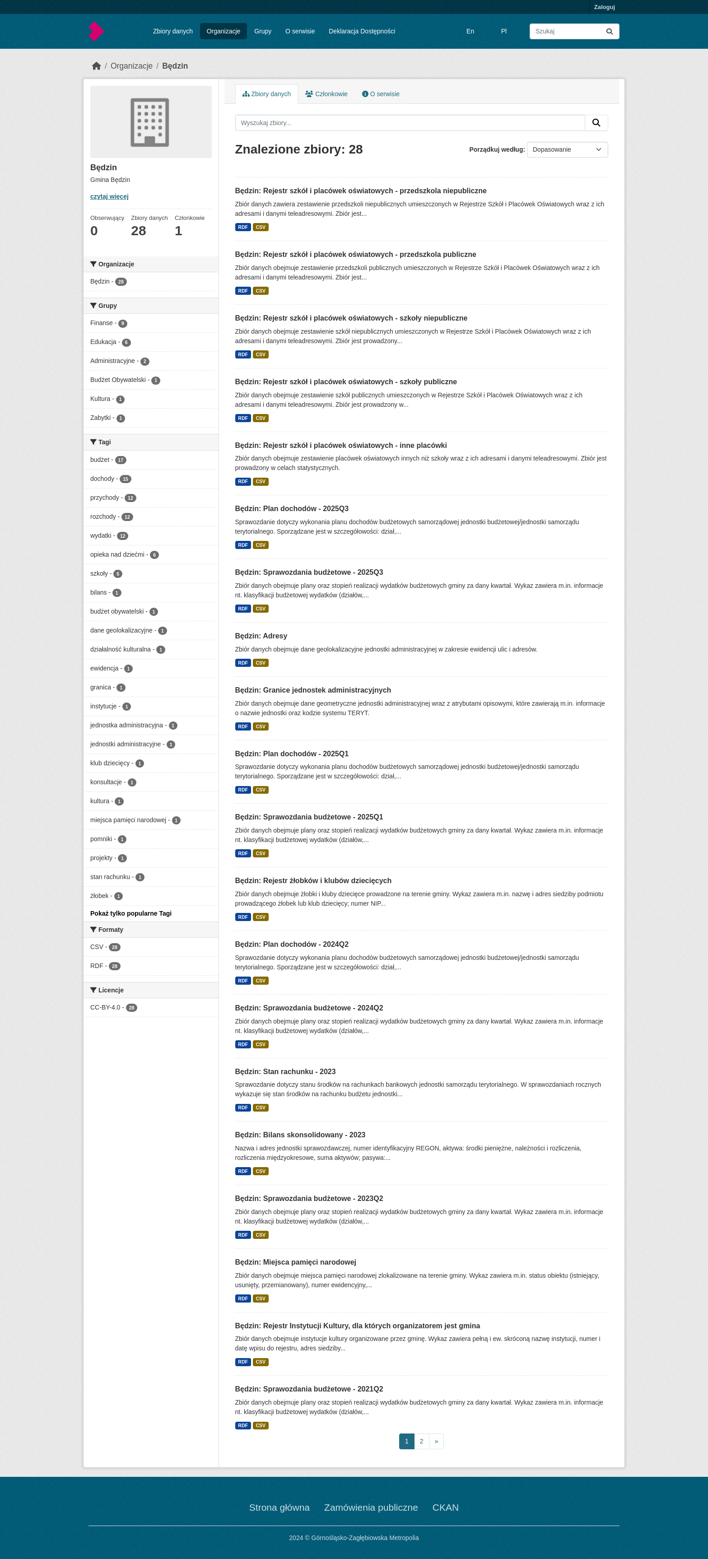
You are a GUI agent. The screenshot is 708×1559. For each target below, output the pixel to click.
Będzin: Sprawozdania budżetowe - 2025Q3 (309, 572)
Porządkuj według (496, 149)
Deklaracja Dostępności (362, 31)
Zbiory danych (173, 31)
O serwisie (300, 31)
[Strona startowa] (96, 65)
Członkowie (326, 94)
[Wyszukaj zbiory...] (575, 31)
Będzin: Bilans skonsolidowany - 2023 (300, 1135)
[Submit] (610, 31)
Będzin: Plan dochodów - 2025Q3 (292, 508)
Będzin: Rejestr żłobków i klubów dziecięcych (313, 880)
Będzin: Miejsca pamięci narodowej (296, 1262)
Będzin (175, 65)
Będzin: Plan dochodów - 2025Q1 (292, 754)
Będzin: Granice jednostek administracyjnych (313, 690)
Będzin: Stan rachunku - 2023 (285, 1071)
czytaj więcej (109, 196)
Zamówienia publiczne (371, 1507)
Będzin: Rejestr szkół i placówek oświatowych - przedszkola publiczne (355, 254)
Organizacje (224, 31)
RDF (243, 227)
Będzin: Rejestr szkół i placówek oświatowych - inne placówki (341, 445)
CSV (261, 227)
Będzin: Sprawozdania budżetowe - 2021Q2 (309, 1389)
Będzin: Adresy (261, 636)
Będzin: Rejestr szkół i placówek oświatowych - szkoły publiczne (346, 382)
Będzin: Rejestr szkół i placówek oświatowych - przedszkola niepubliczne (361, 191)
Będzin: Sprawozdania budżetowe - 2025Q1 (309, 817)
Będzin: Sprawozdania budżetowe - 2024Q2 (309, 1008)
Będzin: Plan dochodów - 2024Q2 (292, 944)
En (470, 31)
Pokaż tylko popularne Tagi (131, 913)
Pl (504, 31)
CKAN (446, 1507)
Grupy (262, 31)
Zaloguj (604, 7)
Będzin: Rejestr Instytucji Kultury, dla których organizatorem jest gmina (357, 1326)
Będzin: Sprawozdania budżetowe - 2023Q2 (309, 1198)
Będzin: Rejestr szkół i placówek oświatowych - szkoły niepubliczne (351, 318)
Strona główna (279, 1507)
